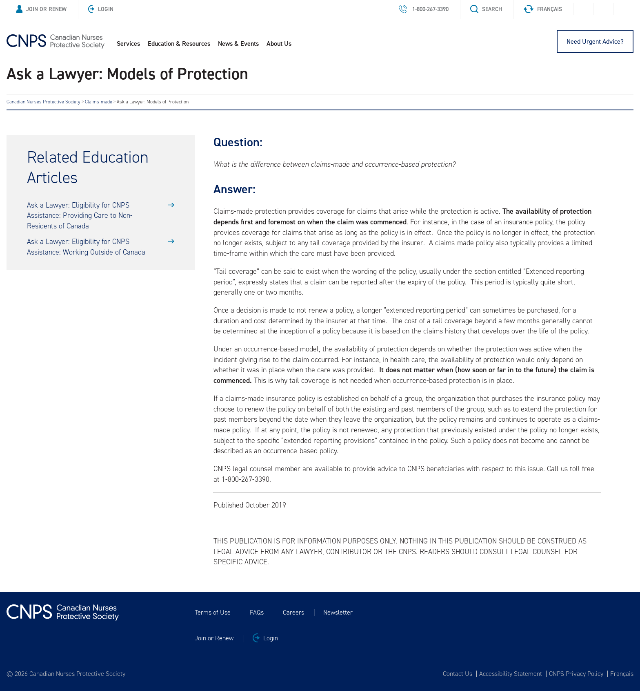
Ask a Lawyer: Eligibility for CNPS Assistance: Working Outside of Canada (86, 247)
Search (486, 9)
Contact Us (457, 674)
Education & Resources (179, 43)
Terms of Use (213, 612)
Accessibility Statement (510, 674)
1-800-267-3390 (424, 9)
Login (100, 9)
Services (128, 43)
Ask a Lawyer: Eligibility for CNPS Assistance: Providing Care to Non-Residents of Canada (80, 215)
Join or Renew (41, 9)
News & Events (238, 43)
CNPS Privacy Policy (576, 674)
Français (543, 9)
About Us (279, 43)
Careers (293, 612)
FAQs (257, 612)
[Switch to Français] (620, 674)
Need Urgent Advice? (595, 41)
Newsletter (338, 612)
